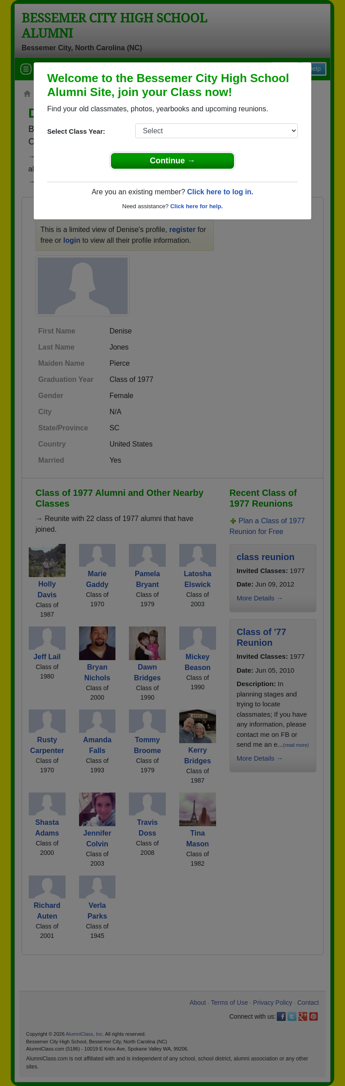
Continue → (172, 160)
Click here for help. (196, 206)
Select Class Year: (76, 131)
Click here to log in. (220, 192)
